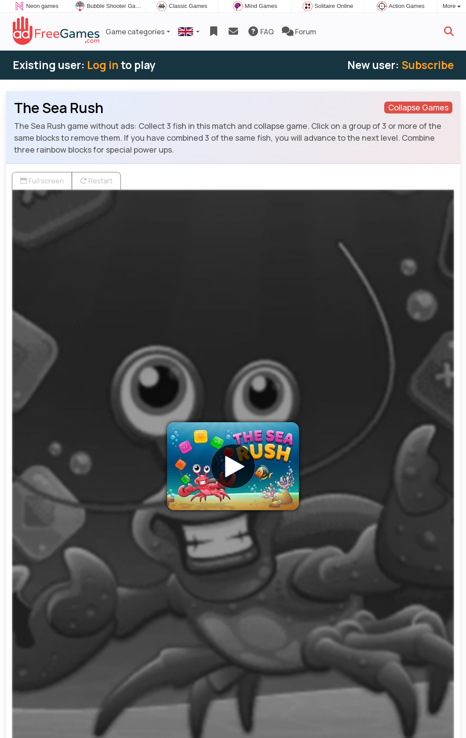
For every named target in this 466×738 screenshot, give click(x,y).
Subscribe (427, 65)
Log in (103, 65)
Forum (299, 32)
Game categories (135, 32)
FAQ (260, 32)
